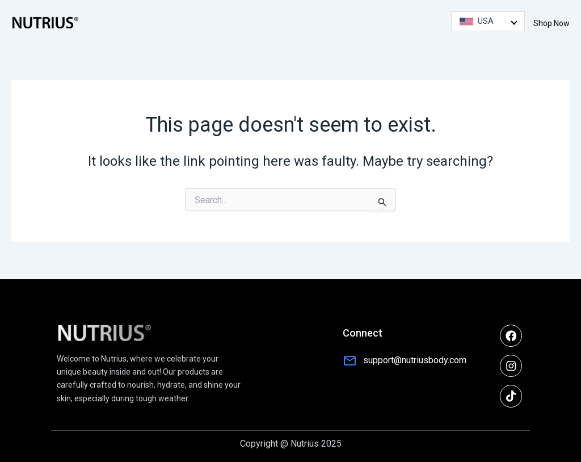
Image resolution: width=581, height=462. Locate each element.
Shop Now (551, 23)
